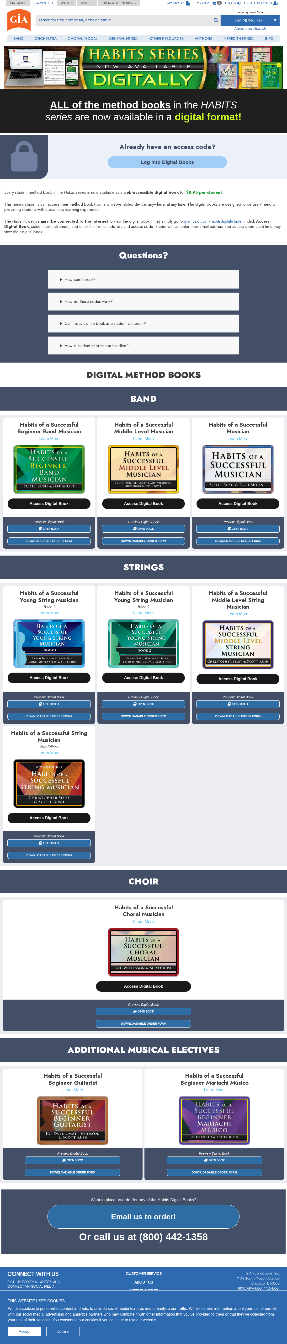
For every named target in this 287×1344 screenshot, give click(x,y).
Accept (25, 1331)
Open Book (49, 528)
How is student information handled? (96, 345)
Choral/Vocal (83, 38)
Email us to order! (143, 1216)
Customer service (143, 1273)
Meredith (87, 3)
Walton (67, 3)
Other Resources (166, 38)
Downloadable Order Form (49, 541)
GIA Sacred (18, 3)
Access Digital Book (49, 503)
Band (18, 38)
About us (143, 1282)
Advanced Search (250, 28)
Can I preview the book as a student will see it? (105, 323)
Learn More (49, 438)
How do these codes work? (88, 301)
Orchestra (46, 38)
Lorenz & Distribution (118, 3)
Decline (63, 1331)
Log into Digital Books (167, 162)
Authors (203, 38)
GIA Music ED (43, 3)
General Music (123, 38)
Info (269, 38)
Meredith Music (238, 38)
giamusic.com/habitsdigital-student (214, 221)
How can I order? (80, 279)
